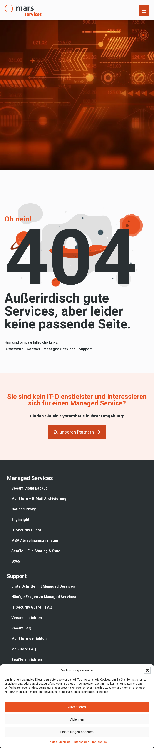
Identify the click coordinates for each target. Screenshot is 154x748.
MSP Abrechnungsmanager (35, 540)
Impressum (99, 742)
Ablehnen (77, 719)
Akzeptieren (77, 707)
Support (85, 349)
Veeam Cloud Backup (29, 488)
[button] (147, 670)
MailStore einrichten (29, 638)
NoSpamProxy (23, 509)
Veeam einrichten (26, 618)
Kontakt (33, 349)
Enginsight (20, 519)
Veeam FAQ (21, 628)
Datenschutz (81, 742)
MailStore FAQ (23, 649)
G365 (15, 561)
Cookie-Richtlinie (58, 742)
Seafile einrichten (26, 659)
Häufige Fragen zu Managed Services (43, 597)
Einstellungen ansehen (77, 732)
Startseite (15, 349)
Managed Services (59, 349)
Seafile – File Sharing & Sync (35, 551)
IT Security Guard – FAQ (31, 607)
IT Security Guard (26, 530)
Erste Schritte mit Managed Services (43, 586)
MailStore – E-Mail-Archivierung (38, 499)
